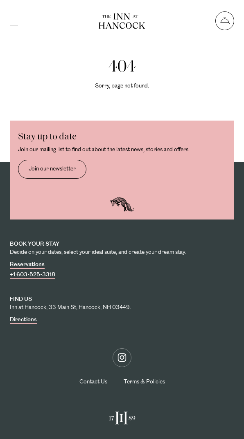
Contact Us (93, 381)
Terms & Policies (144, 381)
